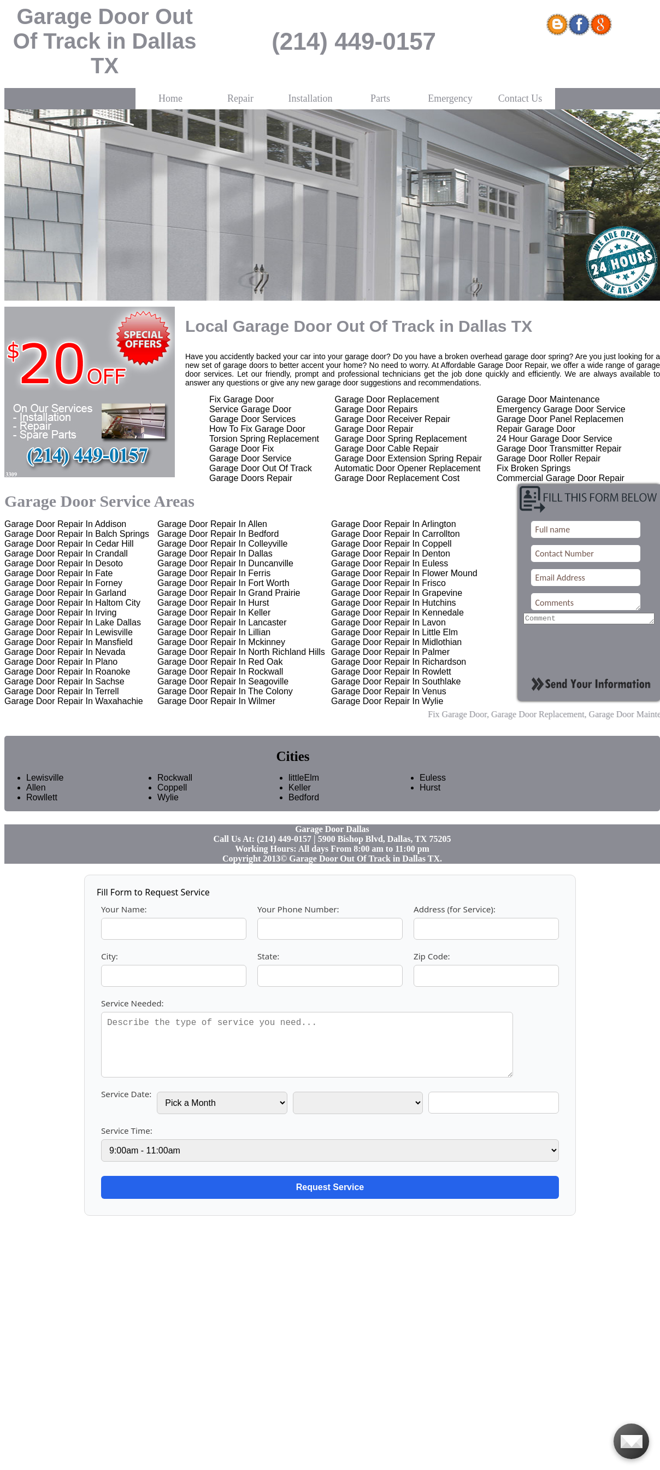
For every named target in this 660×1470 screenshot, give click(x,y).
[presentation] (589, 647)
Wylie (168, 797)
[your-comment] (589, 619)
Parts (380, 98)
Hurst (430, 787)
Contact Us (520, 98)
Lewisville (37, 777)
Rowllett (37, 797)
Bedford (299, 797)
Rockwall (168, 777)
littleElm (299, 777)
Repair (240, 98)
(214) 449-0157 (354, 41)
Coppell (168, 787)
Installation (310, 98)
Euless (430, 777)
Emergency (450, 98)
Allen (36, 787)
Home (170, 98)
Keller (299, 787)
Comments (585, 601)
